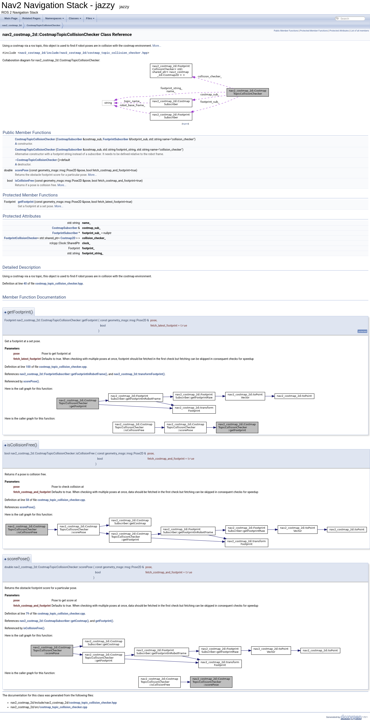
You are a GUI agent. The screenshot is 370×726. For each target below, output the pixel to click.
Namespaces (54, 18)
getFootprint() (104, 620)
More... (157, 45)
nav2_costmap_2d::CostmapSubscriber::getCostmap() (54, 620)
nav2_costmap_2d (12, 25)
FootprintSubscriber (116, 139)
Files (90, 18)
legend (185, 124)
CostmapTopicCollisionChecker (43, 25)
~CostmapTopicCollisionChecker (36, 160)
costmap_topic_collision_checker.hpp (59, 283)
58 (27, 500)
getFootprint (26, 201)
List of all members (360, 30)
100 (28, 366)
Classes (75, 18)
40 (25, 283)
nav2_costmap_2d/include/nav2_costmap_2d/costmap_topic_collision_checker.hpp (83, 53)
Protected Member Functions (314, 30)
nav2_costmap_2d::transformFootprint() (139, 374)
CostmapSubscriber (69, 139)
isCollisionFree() (33, 628)
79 (27, 613)
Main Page (10, 18)
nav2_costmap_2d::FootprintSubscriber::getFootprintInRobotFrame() (63, 374)
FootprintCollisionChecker (20, 238)
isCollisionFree (24, 180)
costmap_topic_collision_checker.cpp (63, 366)
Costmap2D (68, 238)
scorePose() (31, 381)
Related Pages (31, 18)
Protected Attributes (339, 30)
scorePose (22, 170)
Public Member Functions (286, 30)
